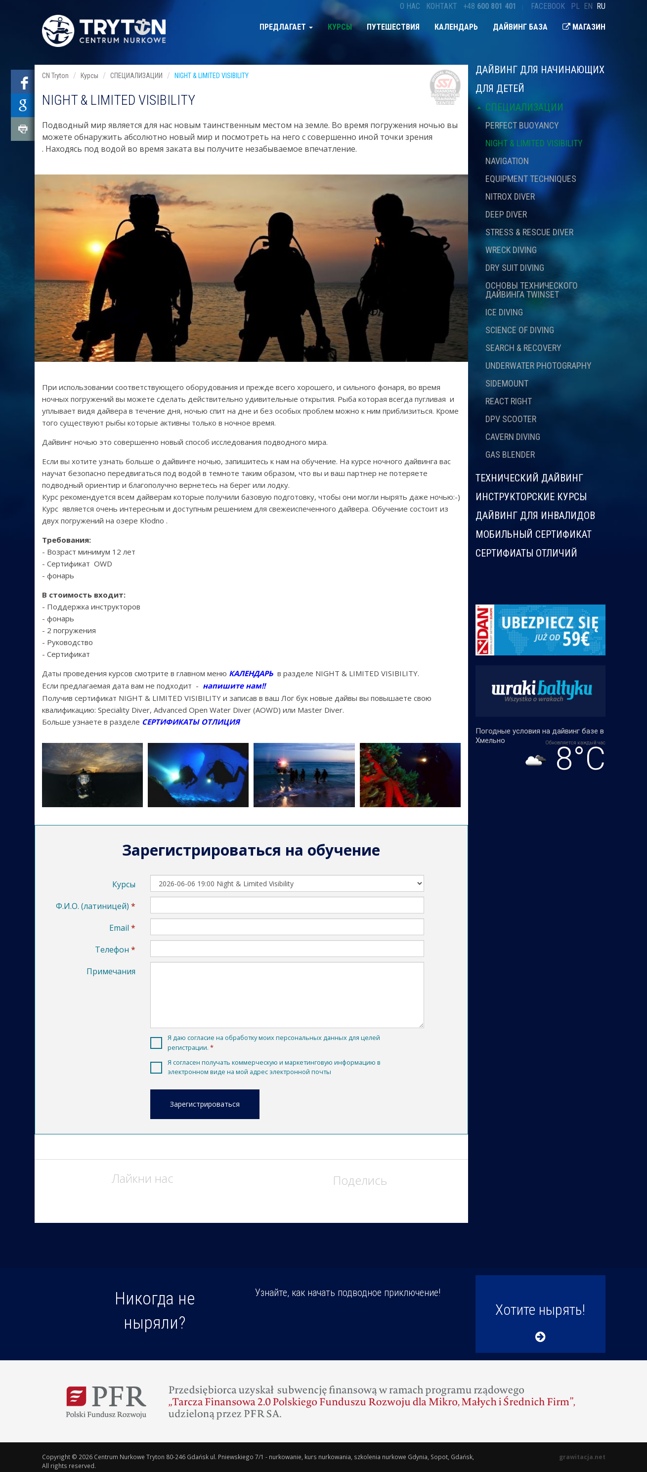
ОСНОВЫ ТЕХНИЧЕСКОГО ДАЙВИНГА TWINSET (531, 290)
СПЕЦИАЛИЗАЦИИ (519, 107)
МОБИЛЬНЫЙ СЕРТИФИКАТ (533, 534)
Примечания (110, 971)
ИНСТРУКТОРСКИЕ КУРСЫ (531, 497)
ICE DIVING (504, 312)
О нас (410, 6)
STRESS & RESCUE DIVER (529, 232)
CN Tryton (55, 76)
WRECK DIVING (511, 250)
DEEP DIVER (506, 214)
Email (119, 927)
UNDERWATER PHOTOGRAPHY (538, 365)
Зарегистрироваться (205, 1104)
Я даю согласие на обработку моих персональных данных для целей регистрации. (274, 1042)
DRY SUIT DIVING (514, 267)
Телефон (112, 949)
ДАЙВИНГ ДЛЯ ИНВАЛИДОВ (535, 515)
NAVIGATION (507, 161)
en (588, 6)
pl (575, 6)
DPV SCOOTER (510, 419)
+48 (490, 6)
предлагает (286, 27)
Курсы (340, 27)
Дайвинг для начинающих (539, 70)
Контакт (441, 6)
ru (601, 6)
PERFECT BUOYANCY (522, 125)
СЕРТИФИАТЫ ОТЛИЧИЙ (526, 552)
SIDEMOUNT (506, 383)
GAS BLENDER (510, 454)
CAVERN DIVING (512, 437)
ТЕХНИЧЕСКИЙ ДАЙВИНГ (529, 478)
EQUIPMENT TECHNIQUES (530, 178)
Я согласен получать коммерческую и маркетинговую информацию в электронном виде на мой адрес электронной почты (274, 1067)
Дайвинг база (520, 27)
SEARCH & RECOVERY (523, 348)
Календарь (456, 27)
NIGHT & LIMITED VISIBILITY (534, 143)
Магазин (583, 27)
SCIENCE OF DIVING (519, 330)
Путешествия (393, 27)
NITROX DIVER (510, 196)
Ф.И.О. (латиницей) (92, 906)
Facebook (548, 6)
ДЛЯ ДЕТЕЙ (499, 88)
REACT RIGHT (508, 401)
